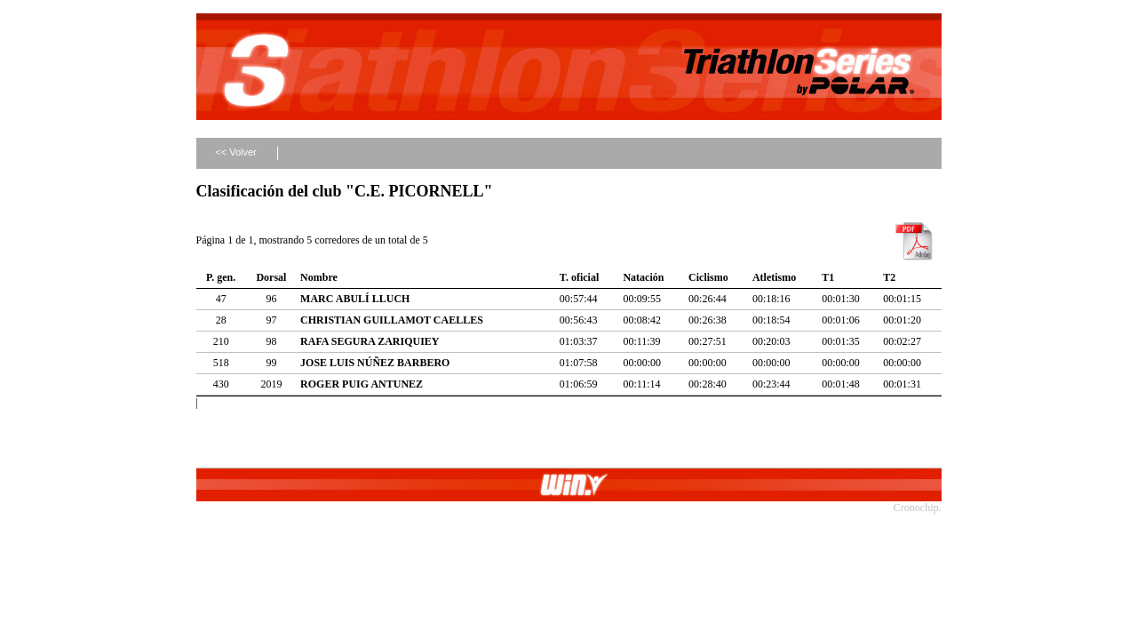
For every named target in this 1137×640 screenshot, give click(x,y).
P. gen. (220, 277)
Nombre (319, 277)
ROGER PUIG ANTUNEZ (361, 384)
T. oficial (579, 277)
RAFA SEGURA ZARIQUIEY (369, 341)
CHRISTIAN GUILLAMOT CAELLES (391, 320)
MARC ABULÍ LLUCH (354, 298)
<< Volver (235, 152)
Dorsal (271, 277)
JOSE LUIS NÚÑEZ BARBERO (374, 362)
